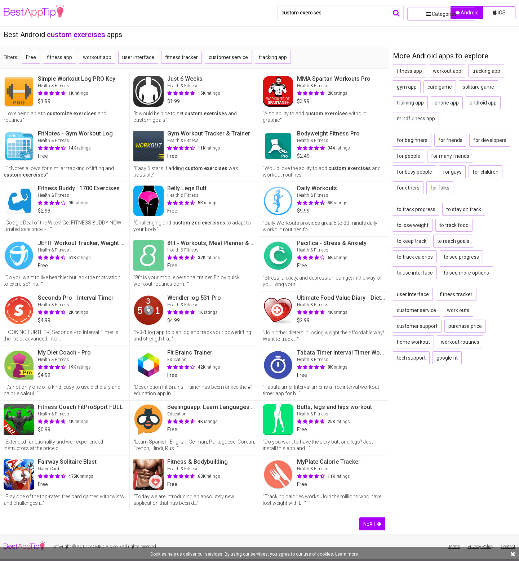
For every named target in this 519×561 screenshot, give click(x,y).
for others (408, 188)
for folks (439, 188)
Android (467, 12)
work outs (458, 310)
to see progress (461, 257)
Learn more (346, 554)
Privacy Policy (480, 546)
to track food (454, 225)
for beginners (412, 140)
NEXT (372, 524)
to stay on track (463, 209)
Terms (454, 546)
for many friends (450, 156)
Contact (508, 546)
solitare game (478, 87)
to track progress (416, 209)
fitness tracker (181, 57)
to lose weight (413, 225)
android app (483, 103)
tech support (411, 358)
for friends (450, 140)
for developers (489, 140)
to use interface (415, 273)
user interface (138, 57)
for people (408, 156)
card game (439, 87)
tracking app (273, 57)
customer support (417, 326)
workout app (97, 57)
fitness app (59, 57)
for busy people (414, 172)
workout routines (460, 342)
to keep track (411, 241)
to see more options (466, 273)
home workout (413, 342)
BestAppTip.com (40, 13)
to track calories (415, 257)
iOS (499, 12)
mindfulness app (416, 118)
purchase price (465, 326)
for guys (452, 172)
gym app (407, 87)
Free (31, 57)
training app (410, 103)
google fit (447, 358)
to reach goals (453, 241)
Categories (427, 12)
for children (485, 172)
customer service (228, 57)
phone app (447, 103)
